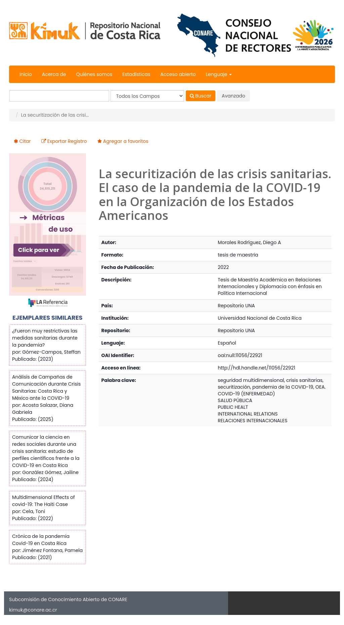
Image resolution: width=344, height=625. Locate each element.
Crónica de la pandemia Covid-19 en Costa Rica (41, 540)
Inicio (25, 74)
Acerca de (54, 74)
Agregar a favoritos (125, 141)
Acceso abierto (178, 74)
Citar (25, 141)
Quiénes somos (94, 74)
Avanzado (233, 95)
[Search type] (147, 96)
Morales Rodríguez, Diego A (249, 242)
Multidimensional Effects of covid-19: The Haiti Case (43, 501)
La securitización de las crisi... (55, 115)
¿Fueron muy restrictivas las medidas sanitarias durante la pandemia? (45, 337)
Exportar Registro (67, 141)
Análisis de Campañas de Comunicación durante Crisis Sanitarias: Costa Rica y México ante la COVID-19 (46, 387)
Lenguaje (219, 74)
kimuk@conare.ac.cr (33, 610)
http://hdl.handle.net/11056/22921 (256, 367)
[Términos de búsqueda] (59, 96)
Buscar (201, 95)
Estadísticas (136, 74)
